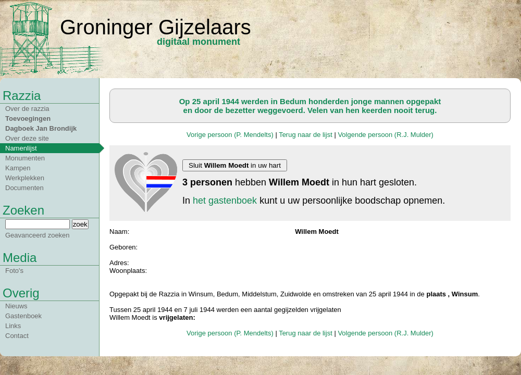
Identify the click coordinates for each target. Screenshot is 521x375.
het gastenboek (225, 200)
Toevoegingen (28, 118)
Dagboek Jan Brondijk (41, 128)
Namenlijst (21, 148)
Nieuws (16, 306)
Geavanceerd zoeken (37, 235)
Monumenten (25, 158)
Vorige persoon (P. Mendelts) (230, 135)
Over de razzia (27, 109)
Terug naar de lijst (305, 135)
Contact (17, 336)
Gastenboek (23, 316)
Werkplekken (24, 178)
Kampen (17, 168)
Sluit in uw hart (235, 165)
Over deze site (27, 138)
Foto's (14, 270)
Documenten (24, 188)
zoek (80, 224)
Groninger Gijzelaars (155, 27)
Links (13, 326)
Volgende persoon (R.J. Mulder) (385, 135)
